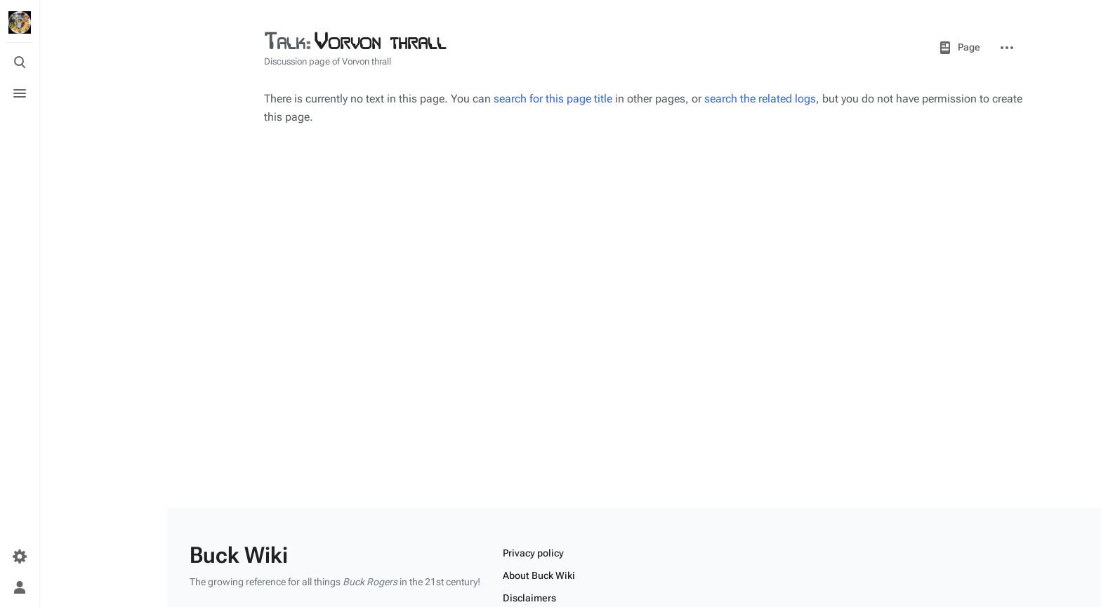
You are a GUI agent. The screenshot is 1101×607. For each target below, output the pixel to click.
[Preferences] (20, 556)
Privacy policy (533, 553)
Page (959, 48)
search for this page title (553, 98)
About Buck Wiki (539, 575)
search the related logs (760, 98)
